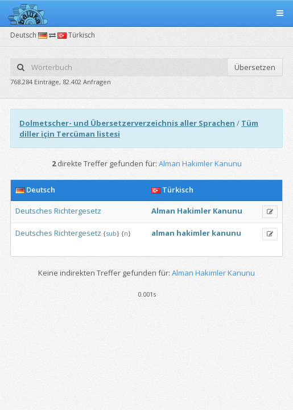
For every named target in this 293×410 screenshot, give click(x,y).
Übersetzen (254, 67)
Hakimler (194, 211)
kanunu (226, 233)
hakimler (193, 233)
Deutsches (33, 211)
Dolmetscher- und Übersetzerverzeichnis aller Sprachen (127, 123)
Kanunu (227, 211)
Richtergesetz (77, 211)
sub (111, 233)
